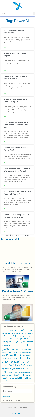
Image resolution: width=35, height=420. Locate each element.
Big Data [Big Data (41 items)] (23, 333)
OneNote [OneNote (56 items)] (7, 365)
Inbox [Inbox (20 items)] (20, 352)
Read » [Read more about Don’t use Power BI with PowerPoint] (5, 47)
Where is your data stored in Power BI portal (15, 77)
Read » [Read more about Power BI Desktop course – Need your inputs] (5, 116)
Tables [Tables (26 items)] (28, 375)
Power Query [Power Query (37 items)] (13, 372)
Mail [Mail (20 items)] (4, 355)
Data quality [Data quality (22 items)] (17, 339)
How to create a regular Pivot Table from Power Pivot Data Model (16, 124)
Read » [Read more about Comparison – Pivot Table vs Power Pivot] (5, 162)
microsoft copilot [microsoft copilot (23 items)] (13, 358)
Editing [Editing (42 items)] (21, 342)
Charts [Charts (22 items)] (30, 333)
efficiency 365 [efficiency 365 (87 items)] (13, 345)
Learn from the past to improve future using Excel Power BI (17, 170)
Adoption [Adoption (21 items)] (5, 331)
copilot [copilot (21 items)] (28, 336)
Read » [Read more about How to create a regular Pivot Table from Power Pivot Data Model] (5, 141)
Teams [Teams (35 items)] (5, 378)
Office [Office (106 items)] (24, 358)
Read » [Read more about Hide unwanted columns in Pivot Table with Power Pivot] (5, 208)
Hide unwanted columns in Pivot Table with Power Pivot (17, 193)
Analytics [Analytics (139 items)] (16, 330)
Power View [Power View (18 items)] (23, 372)
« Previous (9, 235)
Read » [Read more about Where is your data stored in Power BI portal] (5, 93)
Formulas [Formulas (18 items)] (23, 349)
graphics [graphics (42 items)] (13, 352)
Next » (27, 235)
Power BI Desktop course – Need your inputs (15, 100)
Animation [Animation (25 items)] (28, 331)
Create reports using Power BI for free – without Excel (16, 216)
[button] (34, 13)
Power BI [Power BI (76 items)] (10, 369)
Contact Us (23, 407)
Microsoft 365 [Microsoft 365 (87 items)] (14, 355)
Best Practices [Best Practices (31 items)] (7, 333)
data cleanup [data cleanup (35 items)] (7, 339)
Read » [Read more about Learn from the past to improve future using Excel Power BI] (5, 185)
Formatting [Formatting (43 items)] (13, 349)
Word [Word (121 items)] (22, 377)
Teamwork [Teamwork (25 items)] (13, 378)
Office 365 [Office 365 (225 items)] (11, 361)
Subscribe (6, 396)
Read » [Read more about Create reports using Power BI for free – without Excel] (5, 231)
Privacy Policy (12, 407)
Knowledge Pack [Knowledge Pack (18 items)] (28, 352)
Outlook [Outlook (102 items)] (19, 365)
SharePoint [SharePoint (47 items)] (19, 375)
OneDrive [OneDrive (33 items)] (25, 362)
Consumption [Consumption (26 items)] (20, 336)
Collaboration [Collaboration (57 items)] (9, 336)
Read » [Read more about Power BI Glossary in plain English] (5, 70)
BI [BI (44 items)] (16, 333)
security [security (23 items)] (10, 375)
